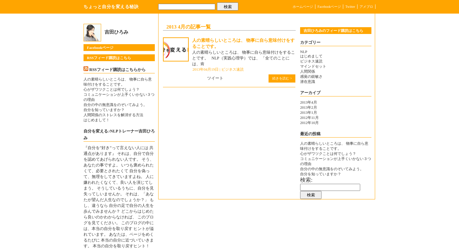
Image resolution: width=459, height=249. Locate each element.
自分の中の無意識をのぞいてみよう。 (115, 105)
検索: (306, 180)
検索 (228, 6)
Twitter (350, 6)
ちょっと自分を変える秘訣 (111, 6)
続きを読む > (282, 78)
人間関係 (307, 71)
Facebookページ (329, 6)
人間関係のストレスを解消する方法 (115, 115)
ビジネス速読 (232, 69)
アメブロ (366, 6)
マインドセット (313, 66)
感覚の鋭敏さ (311, 76)
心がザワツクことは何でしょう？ (112, 89)
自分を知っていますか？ (104, 110)
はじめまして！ (97, 120)
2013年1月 (308, 112)
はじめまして (311, 56)
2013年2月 (308, 107)
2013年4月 (308, 102)
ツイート (215, 78)
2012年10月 (309, 123)
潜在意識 (307, 81)
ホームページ (303, 6)
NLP (303, 52)
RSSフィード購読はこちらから (117, 69)
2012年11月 (309, 117)
